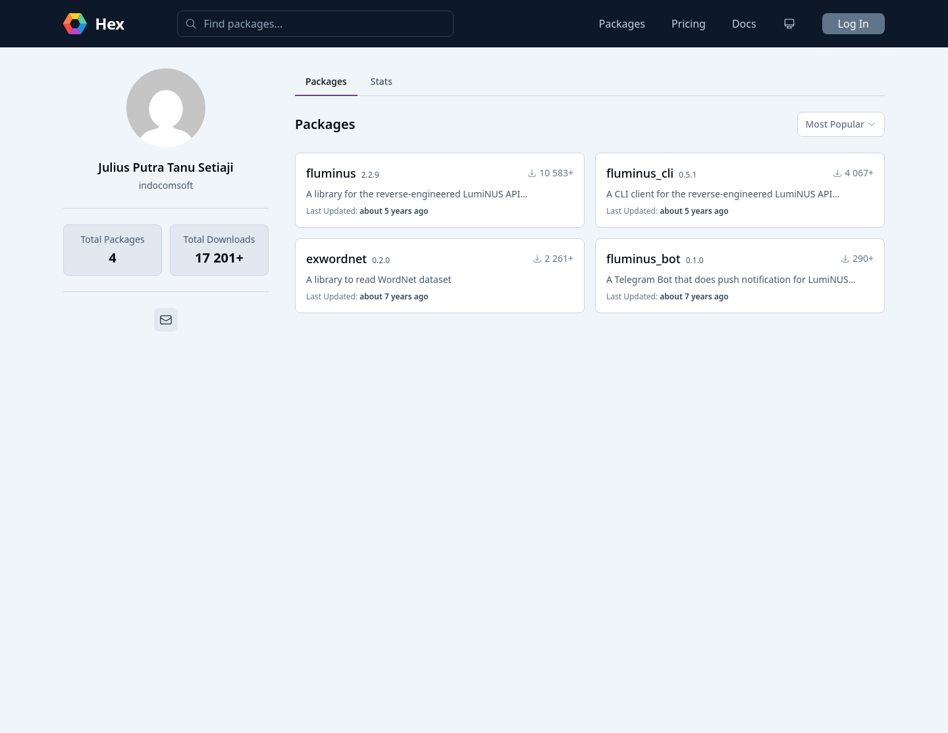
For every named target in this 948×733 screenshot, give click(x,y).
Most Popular (841, 124)
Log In (853, 23)
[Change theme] (789, 23)
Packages (622, 23)
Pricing (689, 23)
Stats (381, 81)
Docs (744, 23)
